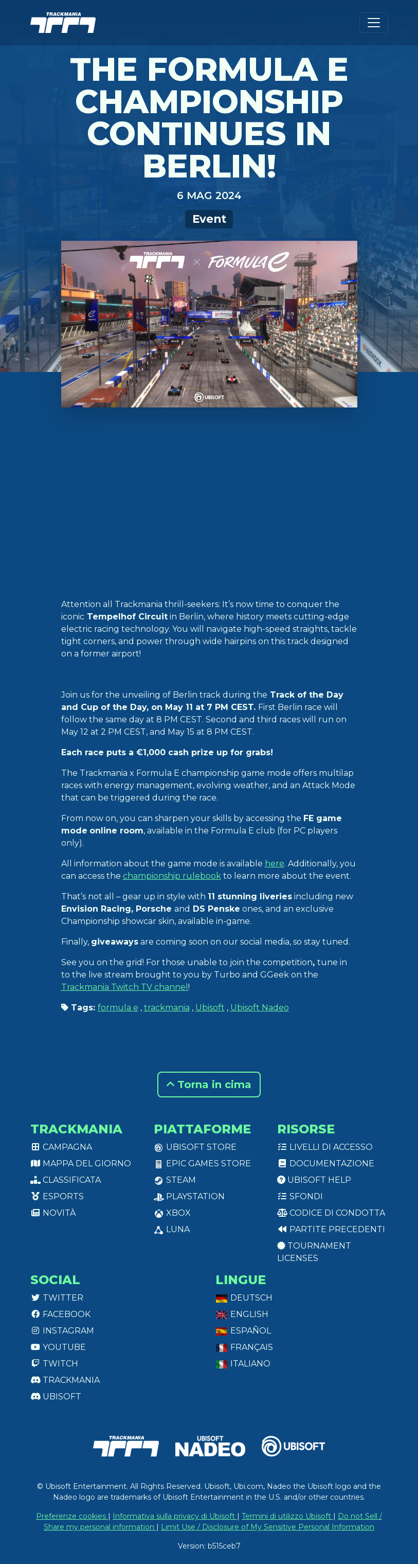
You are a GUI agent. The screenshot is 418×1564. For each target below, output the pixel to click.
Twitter (56, 1298)
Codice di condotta (331, 1213)
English (241, 1314)
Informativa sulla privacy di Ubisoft (175, 1516)
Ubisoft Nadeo (259, 1007)
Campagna (61, 1147)
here (274, 863)
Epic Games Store (202, 1163)
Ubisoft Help (314, 1180)
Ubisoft (210, 1007)
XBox (172, 1213)
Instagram (62, 1331)
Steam (175, 1180)
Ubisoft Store (195, 1147)
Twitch (54, 1363)
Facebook (60, 1314)
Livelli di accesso (325, 1147)
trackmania (167, 1007)
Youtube (58, 1347)
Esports (57, 1196)
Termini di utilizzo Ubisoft (287, 1516)
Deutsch (243, 1298)
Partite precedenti (331, 1229)
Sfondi (300, 1196)
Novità (53, 1213)
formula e (118, 1007)
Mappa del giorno (80, 1163)
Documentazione (325, 1163)
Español (243, 1331)
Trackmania (65, 1380)
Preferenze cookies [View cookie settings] (72, 1516)
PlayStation (189, 1196)
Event (209, 218)
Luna (172, 1229)
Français (244, 1347)
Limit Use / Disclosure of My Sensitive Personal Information (267, 1527)
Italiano (242, 1363)
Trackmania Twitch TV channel (124, 987)
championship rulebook (172, 876)
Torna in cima (209, 1084)
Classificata (65, 1180)
